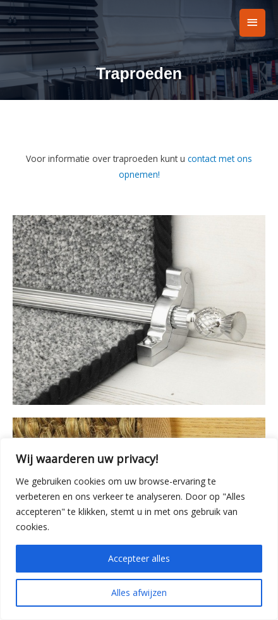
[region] (139, 529)
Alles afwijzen (139, 592)
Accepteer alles (139, 558)
